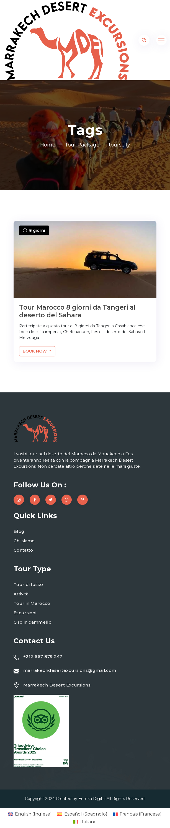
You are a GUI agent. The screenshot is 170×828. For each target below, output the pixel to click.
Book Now (37, 351)
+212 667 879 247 (42, 656)
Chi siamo (24, 540)
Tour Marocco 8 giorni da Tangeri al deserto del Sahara (77, 311)
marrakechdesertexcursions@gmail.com (69, 670)
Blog (19, 531)
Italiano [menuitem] (88, 821)
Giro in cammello (32, 622)
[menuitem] (30, 814)
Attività (21, 593)
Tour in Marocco (32, 603)
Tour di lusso (28, 584)
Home (47, 145)
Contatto (23, 550)
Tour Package (82, 145)
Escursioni (25, 612)
